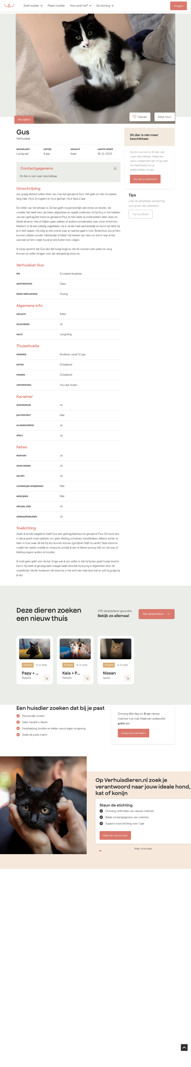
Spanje (106, 678)
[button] (68, 6)
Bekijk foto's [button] (164, 117)
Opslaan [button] (140, 117)
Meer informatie (143, 849)
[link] (56, 6)
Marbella (26, 678)
